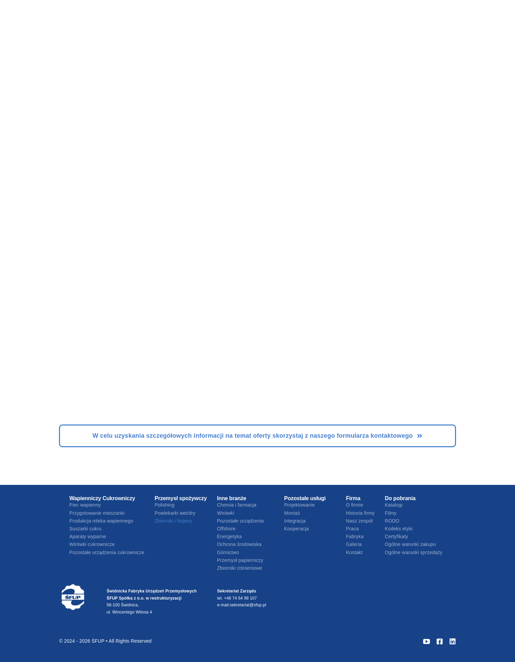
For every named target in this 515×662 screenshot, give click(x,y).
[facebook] (440, 641)
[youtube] (426, 641)
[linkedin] (453, 641)
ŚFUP (99, 641)
